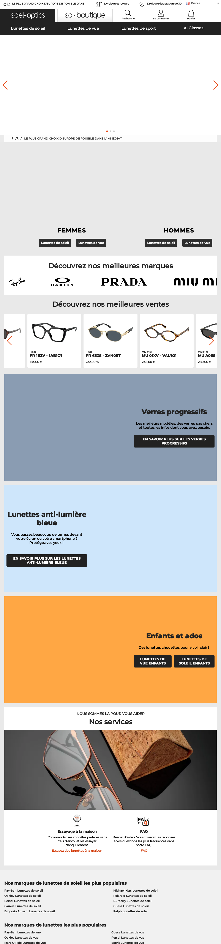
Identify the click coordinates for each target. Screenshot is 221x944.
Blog (150, 831)
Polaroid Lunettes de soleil (132, 659)
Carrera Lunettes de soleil (22, 670)
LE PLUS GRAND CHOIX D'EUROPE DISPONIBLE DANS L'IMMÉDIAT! (48, 5)
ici (28, 766)
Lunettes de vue (91, 182)
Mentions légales (37, 923)
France (195, 3)
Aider (151, 814)
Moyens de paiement (89, 820)
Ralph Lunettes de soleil (130, 675)
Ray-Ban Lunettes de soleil (23, 654)
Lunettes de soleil (55, 182)
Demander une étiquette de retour (99, 831)
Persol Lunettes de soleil (22, 664)
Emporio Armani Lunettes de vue (28, 717)
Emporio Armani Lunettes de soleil (29, 675)
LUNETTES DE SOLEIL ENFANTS (194, 458)
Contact (8, 831)
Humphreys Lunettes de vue (25, 711)
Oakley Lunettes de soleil (22, 659)
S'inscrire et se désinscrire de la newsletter (177, 826)
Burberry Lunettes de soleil (132, 664)
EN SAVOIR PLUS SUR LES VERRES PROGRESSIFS (174, 349)
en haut (211, 918)
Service (80, 814)
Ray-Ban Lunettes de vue (22, 696)
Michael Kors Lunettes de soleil (135, 654)
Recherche (128, 18)
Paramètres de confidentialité (24, 826)
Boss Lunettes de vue (126, 711)
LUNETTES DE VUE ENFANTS (153, 458)
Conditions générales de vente (24, 918)
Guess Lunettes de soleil (131, 670)
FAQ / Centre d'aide (161, 820)
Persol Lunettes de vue (127, 701)
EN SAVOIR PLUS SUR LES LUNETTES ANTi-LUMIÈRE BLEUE (47, 414)
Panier (191, 18)
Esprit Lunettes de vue (127, 706)
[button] (27, 15)
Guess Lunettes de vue (127, 696)
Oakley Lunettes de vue (21, 701)
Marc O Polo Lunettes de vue (25, 706)
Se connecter (161, 18)
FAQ (144, 614)
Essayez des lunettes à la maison (77, 614)
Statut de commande (162, 836)
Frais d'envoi (83, 826)
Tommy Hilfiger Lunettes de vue (134, 717)
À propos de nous (16, 814)
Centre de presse (15, 820)
